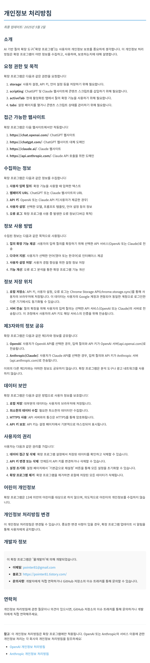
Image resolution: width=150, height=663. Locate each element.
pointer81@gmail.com (39, 567)
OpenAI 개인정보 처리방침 (27, 646)
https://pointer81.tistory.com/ (45, 574)
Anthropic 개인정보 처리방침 (29, 653)
